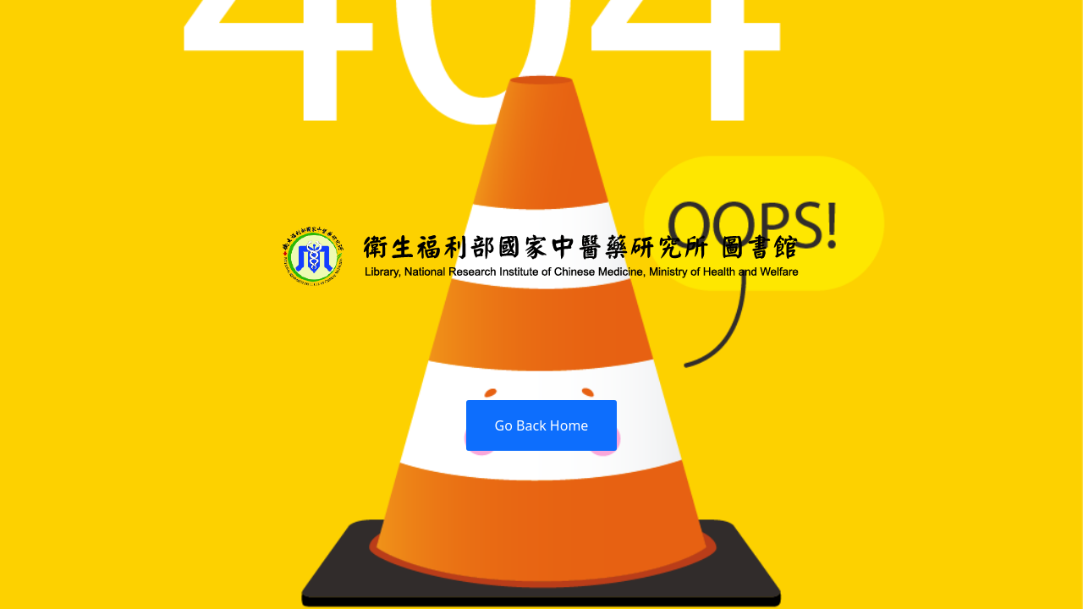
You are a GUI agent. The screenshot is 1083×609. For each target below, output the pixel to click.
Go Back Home (542, 425)
